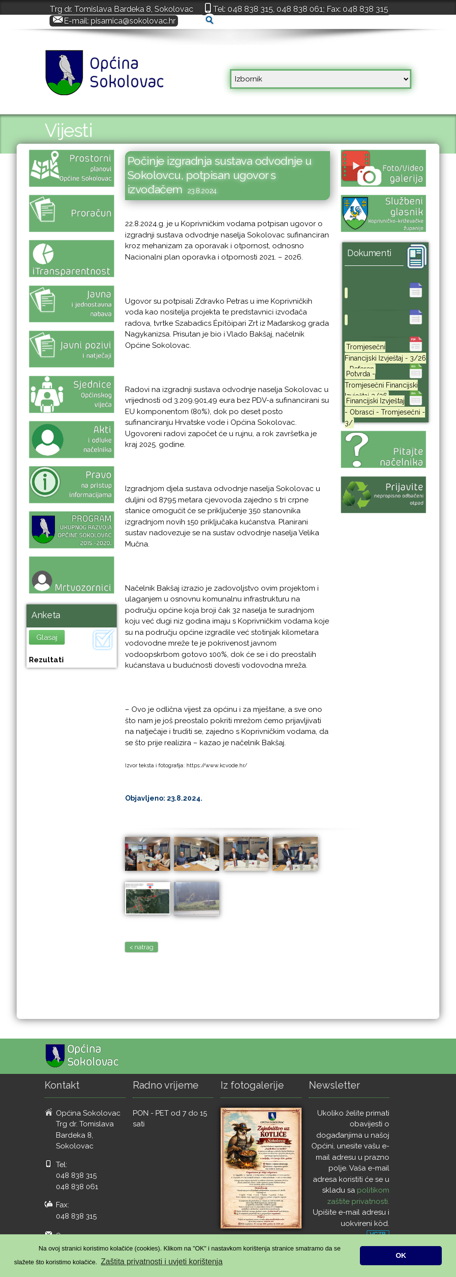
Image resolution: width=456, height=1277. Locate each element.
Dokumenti (369, 253)
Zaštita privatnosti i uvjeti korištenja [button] (162, 1261)
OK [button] (401, 1255)
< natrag (141, 947)
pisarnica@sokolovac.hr (133, 21)
